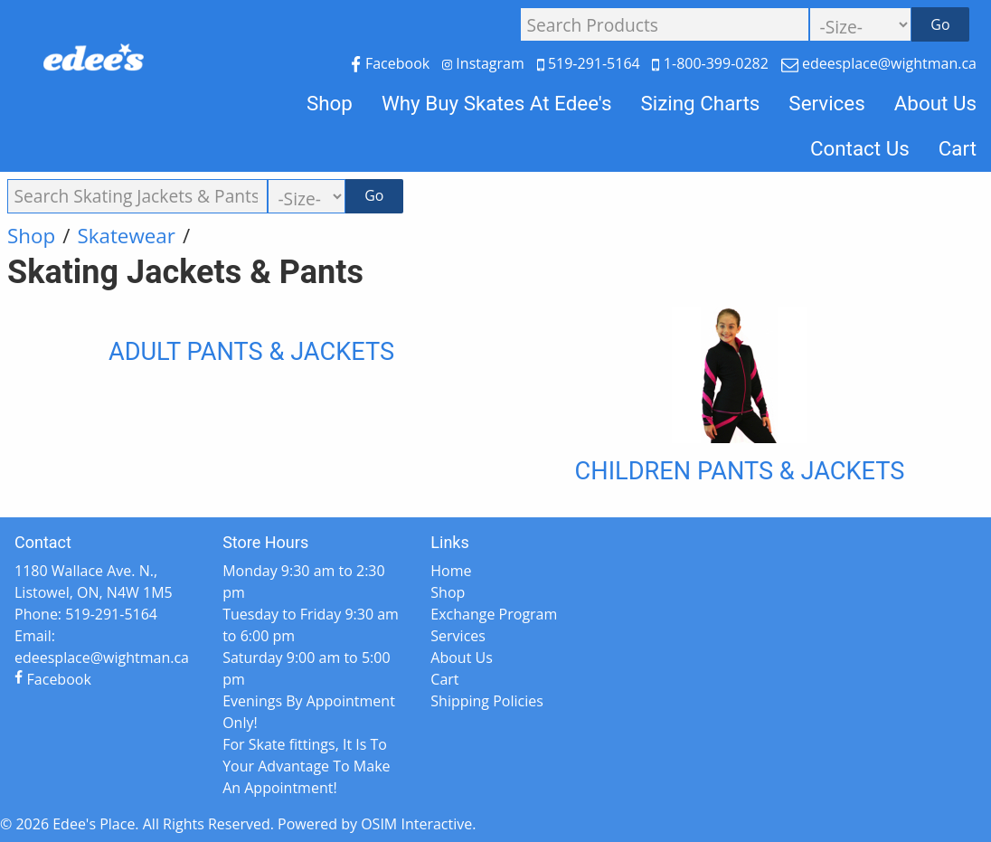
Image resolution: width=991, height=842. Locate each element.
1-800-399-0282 (712, 63)
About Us (935, 103)
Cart (958, 148)
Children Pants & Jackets (740, 471)
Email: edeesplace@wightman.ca (101, 646)
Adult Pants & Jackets (251, 351)
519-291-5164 (590, 63)
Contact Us (860, 148)
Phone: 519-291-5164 (85, 614)
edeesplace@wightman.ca (879, 63)
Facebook (392, 63)
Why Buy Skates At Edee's (497, 103)
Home (450, 571)
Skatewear (126, 236)
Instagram (485, 63)
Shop (330, 103)
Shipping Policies (486, 701)
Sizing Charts (700, 103)
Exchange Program (493, 614)
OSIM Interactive (416, 824)
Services (826, 103)
